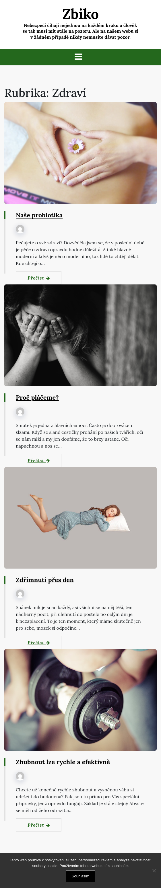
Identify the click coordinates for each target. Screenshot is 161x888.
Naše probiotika (39, 215)
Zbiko (80, 14)
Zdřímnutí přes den (45, 580)
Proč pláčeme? (37, 398)
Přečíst (39, 278)
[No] (154, 870)
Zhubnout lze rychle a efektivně (63, 762)
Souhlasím (80, 876)
